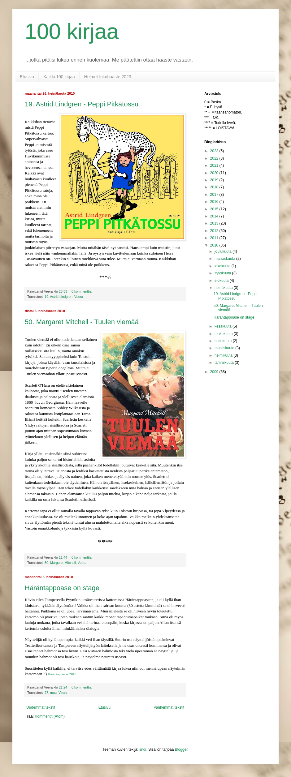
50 (46, 563)
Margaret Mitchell (63, 563)
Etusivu (27, 76)
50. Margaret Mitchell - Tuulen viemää (82, 322)
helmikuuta (224, 355)
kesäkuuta (223, 326)
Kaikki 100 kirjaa (59, 76)
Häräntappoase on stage (62, 588)
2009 (214, 372)
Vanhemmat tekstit (169, 707)
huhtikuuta (224, 341)
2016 (214, 202)
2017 (214, 194)
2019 (214, 180)
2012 (214, 231)
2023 (214, 151)
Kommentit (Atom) (50, 716)
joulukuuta (223, 251)
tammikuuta (225, 362)
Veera (78, 296)
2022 (214, 158)
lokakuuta (223, 266)
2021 (214, 165)
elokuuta (222, 280)
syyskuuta (223, 273)
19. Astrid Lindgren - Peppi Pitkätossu (81, 104)
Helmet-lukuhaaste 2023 (107, 76)
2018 (214, 187)
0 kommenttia (82, 291)
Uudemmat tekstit (40, 707)
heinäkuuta (224, 287)
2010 (214, 245)
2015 (214, 209)
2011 (214, 238)
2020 (214, 173)
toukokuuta (224, 334)
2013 (214, 223)
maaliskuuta (225, 348)
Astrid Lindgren (61, 296)
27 (46, 692)
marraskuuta (225, 258)
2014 (214, 216)
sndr (142, 749)
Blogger (181, 749)
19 (46, 296)
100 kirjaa (72, 31)
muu (53, 692)
